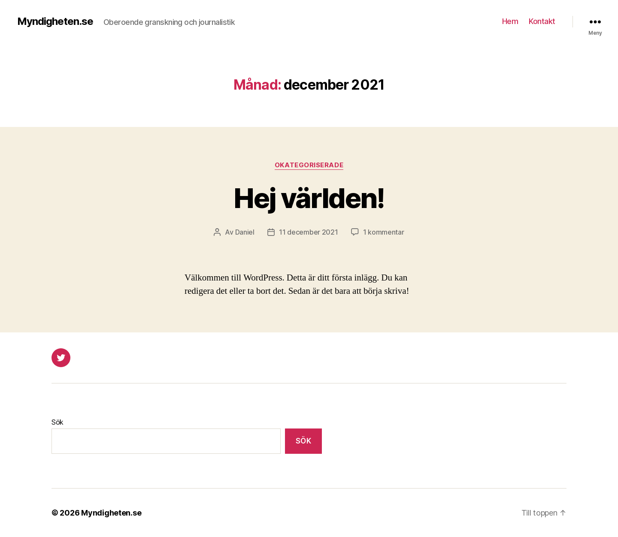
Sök (58, 422)
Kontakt (542, 21)
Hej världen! (308, 197)
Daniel (244, 232)
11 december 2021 (308, 232)
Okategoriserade (309, 165)
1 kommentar (383, 232)
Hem (510, 21)
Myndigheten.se (55, 21)
